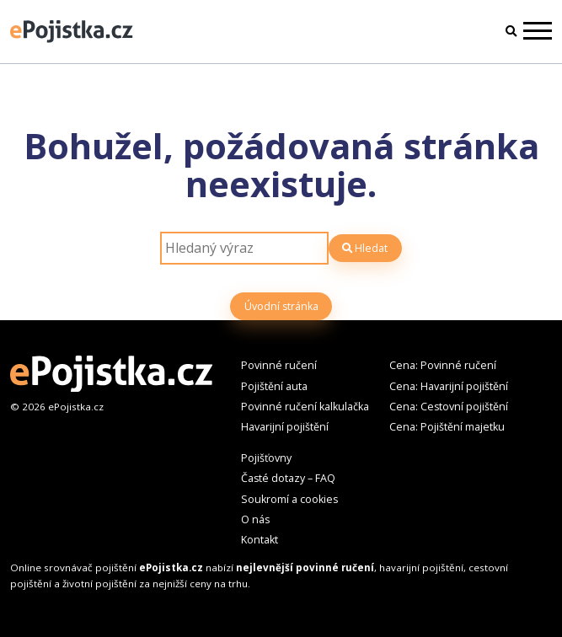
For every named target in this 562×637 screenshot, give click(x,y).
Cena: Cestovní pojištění (448, 406)
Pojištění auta (274, 386)
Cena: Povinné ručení (442, 365)
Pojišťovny (266, 458)
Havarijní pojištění (285, 427)
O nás (255, 519)
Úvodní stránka (281, 306)
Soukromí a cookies (289, 499)
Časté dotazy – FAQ (288, 478)
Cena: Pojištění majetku (447, 427)
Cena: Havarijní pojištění (448, 386)
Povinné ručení (279, 365)
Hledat (365, 248)
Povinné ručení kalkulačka (305, 406)
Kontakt (259, 540)
